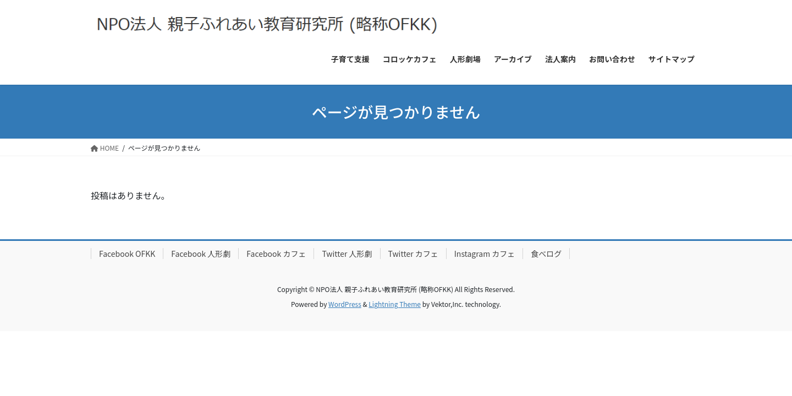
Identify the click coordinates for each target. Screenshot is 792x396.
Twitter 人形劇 (347, 253)
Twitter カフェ (413, 253)
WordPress (344, 304)
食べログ (546, 253)
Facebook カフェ (276, 253)
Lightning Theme (395, 304)
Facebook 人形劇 (200, 253)
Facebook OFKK (127, 253)
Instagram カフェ (484, 253)
